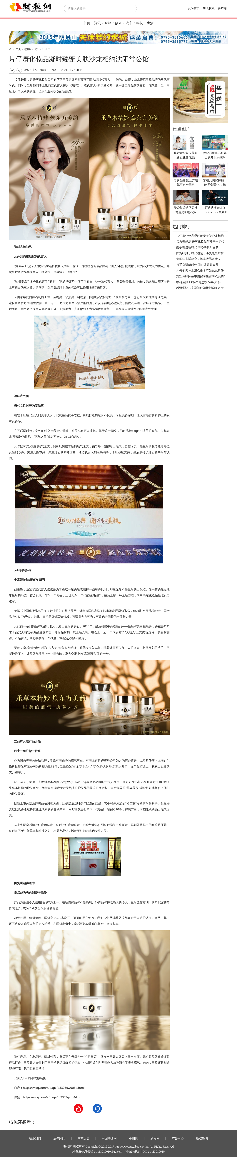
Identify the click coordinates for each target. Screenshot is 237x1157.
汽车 (129, 23)
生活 (150, 23)
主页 (18, 49)
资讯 (97, 23)
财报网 (27, 49)
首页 (87, 23)
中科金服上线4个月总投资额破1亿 (198, 282)
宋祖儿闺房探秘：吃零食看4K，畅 (215, 182)
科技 (139, 23)
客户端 (222, 8)
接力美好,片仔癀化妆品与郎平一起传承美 (203, 241)
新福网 (155, 1138)
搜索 (130, 8)
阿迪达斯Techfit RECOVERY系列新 (215, 210)
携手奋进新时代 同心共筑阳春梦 (197, 247)
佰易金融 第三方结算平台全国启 (185, 182)
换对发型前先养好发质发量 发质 (186, 155)
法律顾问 (59, 1138)
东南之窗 (83, 1138)
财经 (108, 23)
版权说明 (202, 1138)
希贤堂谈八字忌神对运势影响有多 (186, 210)
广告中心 (178, 1138)
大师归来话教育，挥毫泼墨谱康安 (198, 258)
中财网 (133, 1138)
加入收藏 (209, 8)
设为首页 (194, 8)
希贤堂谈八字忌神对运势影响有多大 (200, 287)
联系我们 (35, 1138)
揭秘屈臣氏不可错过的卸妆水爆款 (215, 155)
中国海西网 (109, 1138)
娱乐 (118, 23)
